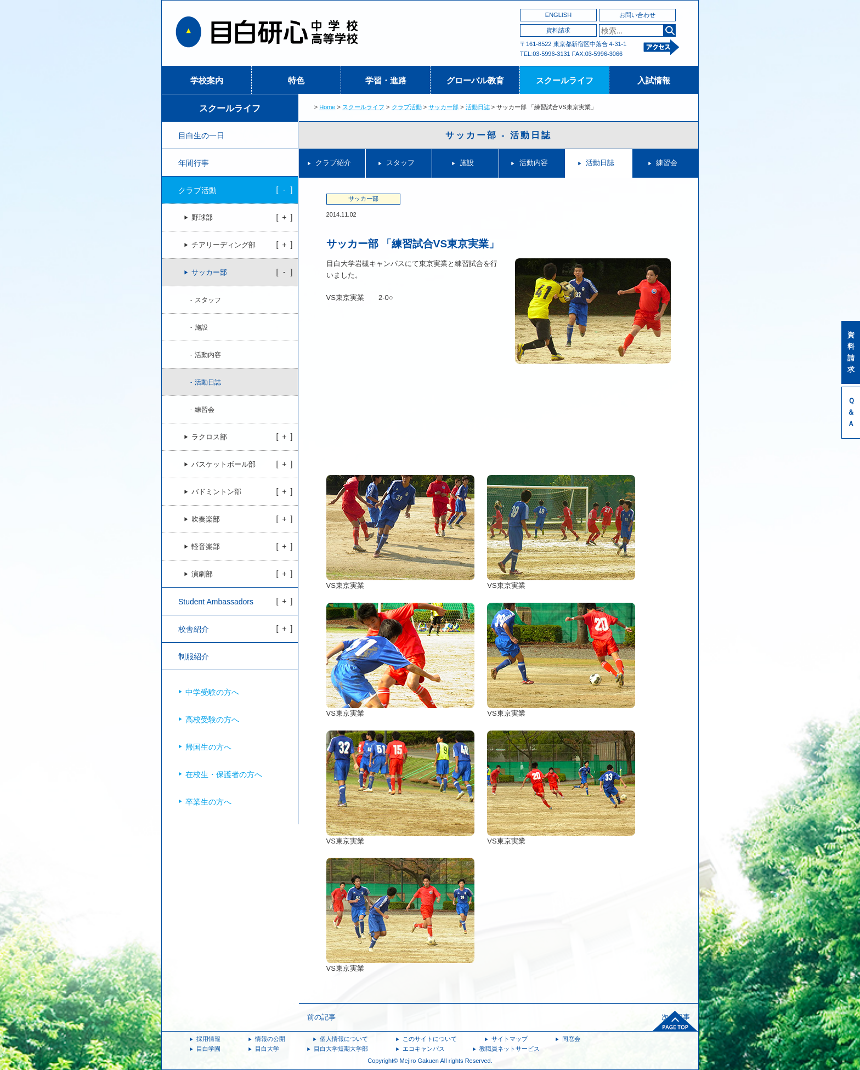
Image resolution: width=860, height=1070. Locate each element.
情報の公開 (270, 1038)
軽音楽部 (205, 547)
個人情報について (344, 1038)
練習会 (666, 162)
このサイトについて (430, 1038)
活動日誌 (478, 107)
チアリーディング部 (223, 245)
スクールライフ (564, 80)
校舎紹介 (193, 629)
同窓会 (571, 1038)
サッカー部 (443, 107)
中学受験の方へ (212, 692)
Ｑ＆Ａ (851, 412)
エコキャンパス (424, 1048)
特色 (296, 80)
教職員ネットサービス (509, 1048)
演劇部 (202, 574)
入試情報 (653, 80)
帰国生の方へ (208, 747)
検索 (669, 30)
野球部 (202, 218)
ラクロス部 (209, 437)
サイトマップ (509, 1038)
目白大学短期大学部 (341, 1048)
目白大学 (267, 1048)
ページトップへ (675, 1021)
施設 (467, 162)
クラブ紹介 (333, 162)
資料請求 (558, 30)
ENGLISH (558, 15)
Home (327, 107)
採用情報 (208, 1038)
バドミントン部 (216, 492)
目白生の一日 (201, 135)
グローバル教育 (475, 80)
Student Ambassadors (215, 601)
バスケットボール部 (223, 464)
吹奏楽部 (205, 519)
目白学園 (208, 1048)
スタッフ (400, 162)
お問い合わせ (637, 15)
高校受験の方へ (212, 719)
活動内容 (533, 162)
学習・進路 (385, 80)
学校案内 (206, 80)
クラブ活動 (407, 107)
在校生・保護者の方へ (223, 774)
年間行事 (193, 162)
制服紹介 (193, 656)
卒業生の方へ (208, 801)
